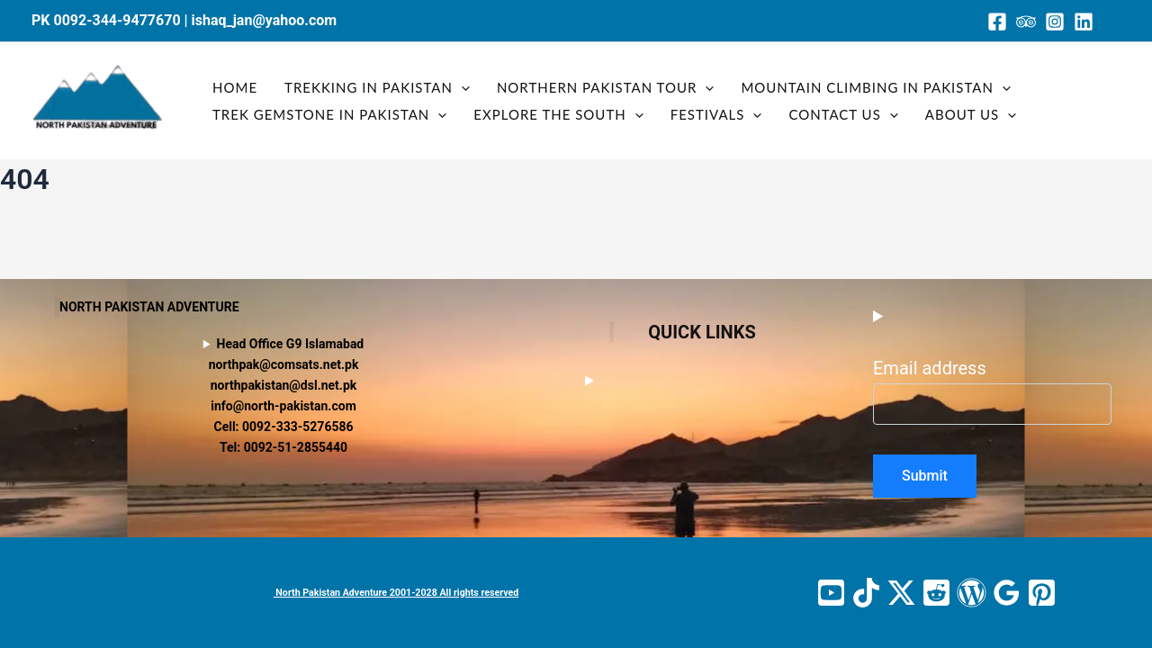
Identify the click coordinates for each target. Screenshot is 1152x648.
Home (234, 87)
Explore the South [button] (558, 114)
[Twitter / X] (901, 593)
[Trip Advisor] (1026, 22)
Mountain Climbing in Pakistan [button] (875, 87)
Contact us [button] (842, 114)
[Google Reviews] (1007, 593)
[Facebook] (997, 22)
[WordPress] (971, 593)
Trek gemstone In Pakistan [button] (329, 114)
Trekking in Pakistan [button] (377, 87)
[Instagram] (1055, 22)
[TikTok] (866, 593)
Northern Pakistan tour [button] (605, 87)
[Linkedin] (1084, 22)
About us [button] (970, 114)
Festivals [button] (716, 114)
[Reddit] (936, 593)
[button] (461, 87)
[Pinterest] (1042, 593)
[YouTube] (831, 593)
